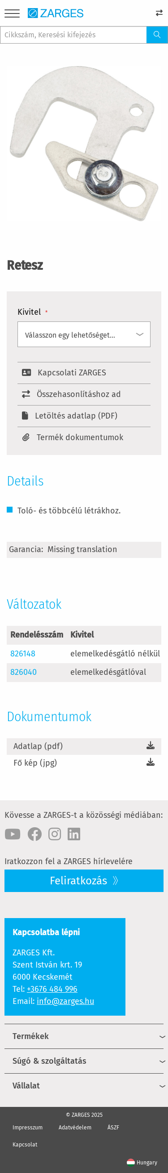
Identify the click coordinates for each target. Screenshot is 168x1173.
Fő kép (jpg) (35, 763)
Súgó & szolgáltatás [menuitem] (49, 1061)
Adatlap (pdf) (38, 746)
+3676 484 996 (52, 989)
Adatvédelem (75, 1127)
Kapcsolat (25, 1145)
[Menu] (12, 15)
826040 (23, 672)
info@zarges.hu (65, 1001)
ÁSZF (113, 1127)
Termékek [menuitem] (31, 1036)
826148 (22, 654)
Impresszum (28, 1127)
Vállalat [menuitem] (26, 1086)
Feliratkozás (80, 880)
